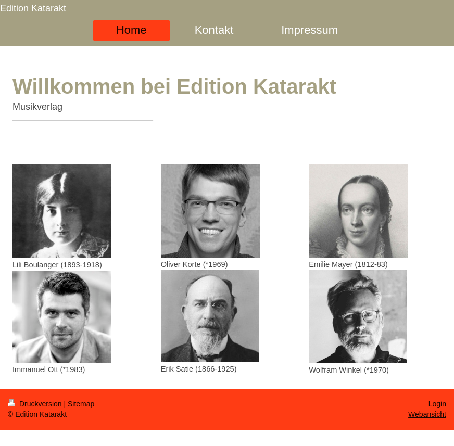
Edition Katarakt (33, 8)
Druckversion (36, 404)
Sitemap (81, 404)
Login (437, 404)
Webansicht (427, 414)
